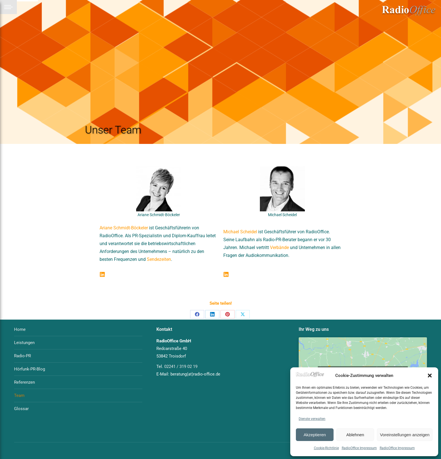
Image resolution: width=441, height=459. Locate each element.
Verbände (279, 247)
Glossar (21, 408)
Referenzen (24, 382)
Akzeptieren (314, 434)
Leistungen (24, 342)
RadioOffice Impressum (359, 448)
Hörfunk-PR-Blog (29, 369)
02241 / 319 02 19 (180, 366)
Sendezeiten (159, 259)
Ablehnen (355, 434)
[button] (430, 375)
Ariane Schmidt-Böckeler (124, 227)
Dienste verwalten (312, 419)
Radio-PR (22, 355)
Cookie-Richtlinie (326, 448)
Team (19, 395)
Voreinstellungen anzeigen (404, 434)
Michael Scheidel (240, 231)
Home (20, 329)
